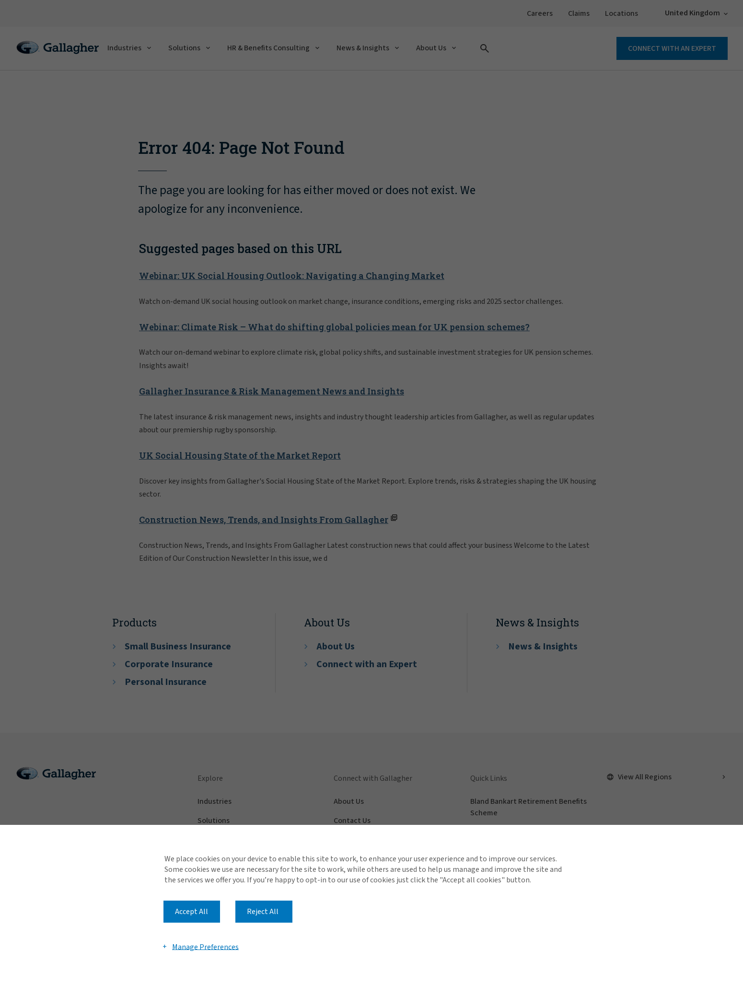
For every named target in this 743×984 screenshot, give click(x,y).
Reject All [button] (263, 911)
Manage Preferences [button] (205, 946)
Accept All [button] (191, 911)
